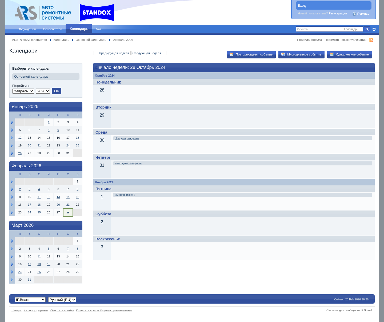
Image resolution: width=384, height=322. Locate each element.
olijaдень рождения (127, 138)
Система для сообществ (343, 310)
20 (29, 145)
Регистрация (338, 13)
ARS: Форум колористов (29, 39)
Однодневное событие (349, 54)
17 (29, 204)
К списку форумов (36, 310)
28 (67, 212)
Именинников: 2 (125, 194)
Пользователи (52, 29)
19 (48, 264)
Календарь (79, 29)
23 (20, 271)
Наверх (16, 310)
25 (77, 145)
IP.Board (366, 310)
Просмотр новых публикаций (345, 39)
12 (20, 137)
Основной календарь (91, 39)
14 (68, 196)
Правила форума (309, 39)
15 (77, 196)
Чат (98, 29)
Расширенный (374, 29)
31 (29, 279)
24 (68, 145)
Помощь (360, 14)
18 (77, 137)
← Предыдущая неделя (112, 53)
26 (20, 153)
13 (58, 196)
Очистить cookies (62, 310)
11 (39, 196)
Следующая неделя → (149, 53)
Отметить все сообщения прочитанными (104, 310)
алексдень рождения (128, 163)
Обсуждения (27, 29)
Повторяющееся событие (251, 54)
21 (39, 145)
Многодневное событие (301, 54)
